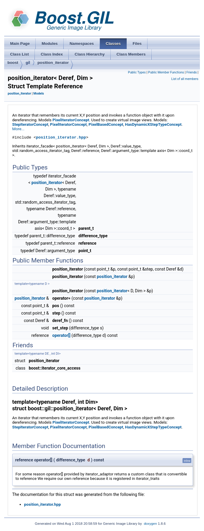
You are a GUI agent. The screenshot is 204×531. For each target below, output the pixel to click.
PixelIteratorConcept (71, 120)
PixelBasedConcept (106, 124)
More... (18, 129)
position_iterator (53, 62)
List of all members (184, 79)
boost (12, 62)
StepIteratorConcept (30, 124)
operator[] (61, 335)
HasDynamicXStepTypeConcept (153, 124)
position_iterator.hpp (61, 137)
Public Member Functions (166, 72)
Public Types (137, 72)
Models (38, 93)
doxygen (150, 523)
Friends (191, 72)
